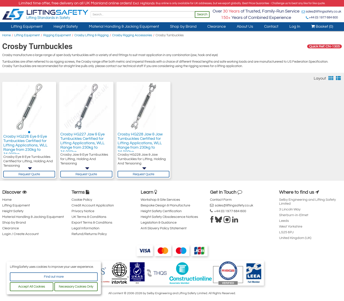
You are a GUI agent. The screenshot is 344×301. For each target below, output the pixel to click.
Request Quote (29, 174)
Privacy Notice (83, 211)
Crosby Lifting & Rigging (91, 35)
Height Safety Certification (161, 211)
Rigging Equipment (57, 35)
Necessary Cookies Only (76, 286)
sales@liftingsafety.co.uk (323, 11)
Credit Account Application (93, 205)
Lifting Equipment (27, 26)
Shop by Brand (183, 26)
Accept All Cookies (31, 286)
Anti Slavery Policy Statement (163, 228)
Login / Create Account (20, 234)
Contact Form (221, 199)
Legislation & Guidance (159, 222)
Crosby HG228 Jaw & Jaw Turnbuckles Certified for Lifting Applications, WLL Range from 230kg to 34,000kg (140, 144)
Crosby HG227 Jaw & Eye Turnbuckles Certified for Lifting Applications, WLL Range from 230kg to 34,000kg (82, 144)
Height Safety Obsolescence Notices (169, 217)
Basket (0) (322, 26)
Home (6, 35)
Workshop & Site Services (160, 199)
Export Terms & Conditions (92, 222)
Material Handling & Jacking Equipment (124, 26)
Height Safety (66, 26)
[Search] (143, 14)
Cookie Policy (82, 199)
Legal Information (85, 228)
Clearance (216, 26)
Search (202, 14)
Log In (294, 26)
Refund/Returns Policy (89, 234)
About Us (245, 26)
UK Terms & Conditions (89, 217)
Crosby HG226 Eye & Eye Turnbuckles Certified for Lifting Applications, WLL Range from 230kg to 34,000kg (25, 146)
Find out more (54, 276)
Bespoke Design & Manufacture (165, 205)
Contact (271, 26)
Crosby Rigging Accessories (132, 35)
